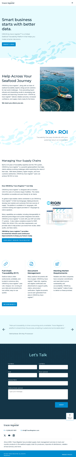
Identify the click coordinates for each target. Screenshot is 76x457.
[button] (72, 3)
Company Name (12, 380)
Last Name (42, 363)
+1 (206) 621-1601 (10, 430)
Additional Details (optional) (15, 388)
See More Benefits (9, 304)
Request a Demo (8, 44)
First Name (11, 363)
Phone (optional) (43, 372)
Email (9, 372)
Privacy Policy (67, 454)
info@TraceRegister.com (30, 430)
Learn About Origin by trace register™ (17, 240)
